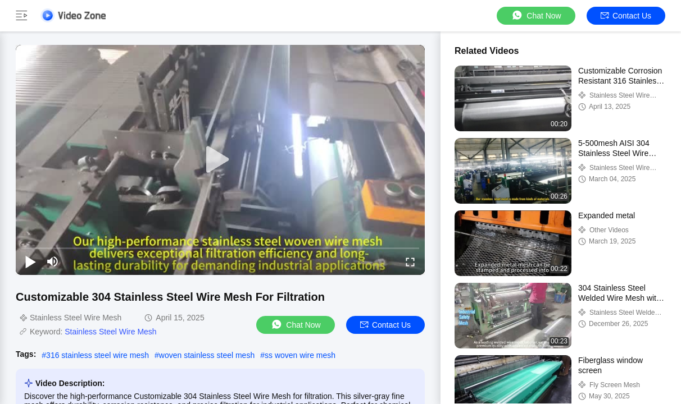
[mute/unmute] (53, 261)
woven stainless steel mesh (207, 355)
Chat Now (536, 15)
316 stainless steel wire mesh (97, 355)
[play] (220, 160)
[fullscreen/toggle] (410, 261)
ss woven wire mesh (300, 355)
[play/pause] (30, 261)
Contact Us (626, 15)
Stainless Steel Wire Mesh (110, 331)
